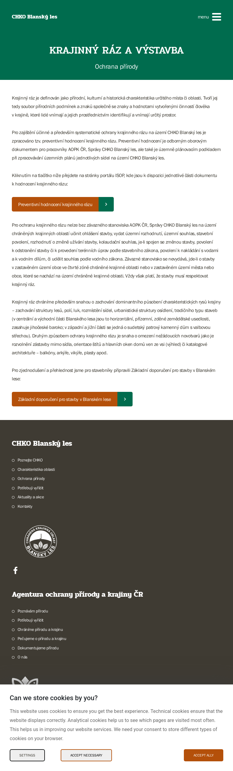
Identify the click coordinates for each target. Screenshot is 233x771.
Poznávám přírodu (33, 611)
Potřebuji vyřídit (30, 487)
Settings (27, 755)
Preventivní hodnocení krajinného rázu (55, 204)
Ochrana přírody (31, 478)
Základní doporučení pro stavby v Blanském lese (64, 399)
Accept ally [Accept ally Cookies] (204, 755)
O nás (23, 657)
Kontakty (25, 506)
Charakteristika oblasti (36, 469)
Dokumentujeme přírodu (38, 647)
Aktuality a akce (31, 496)
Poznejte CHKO (30, 460)
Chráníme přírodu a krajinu (40, 629)
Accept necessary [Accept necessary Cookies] (86, 755)
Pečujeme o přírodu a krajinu (42, 638)
